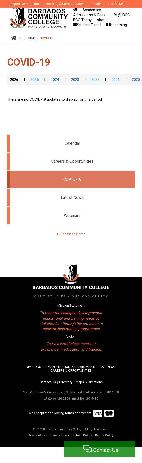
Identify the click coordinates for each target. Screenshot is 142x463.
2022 (95, 79)
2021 (116, 79)
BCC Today (27, 38)
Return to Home (71, 234)
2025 (34, 79)
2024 (55, 79)
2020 (136, 79)
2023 (75, 79)
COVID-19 (46, 38)
